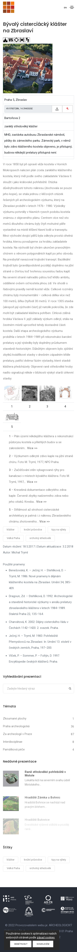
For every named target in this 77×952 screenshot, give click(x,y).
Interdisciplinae (12, 742)
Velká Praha (13, 538)
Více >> (32, 448)
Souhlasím (43, 943)
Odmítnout (21, 943)
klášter (10, 529)
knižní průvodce (33, 529)
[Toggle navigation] (72, 7)
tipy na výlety (58, 529)
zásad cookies (46, 937)
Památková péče (14, 749)
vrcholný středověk (40, 538)
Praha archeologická (16, 726)
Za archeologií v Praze (17, 734)
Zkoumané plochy (14, 718)
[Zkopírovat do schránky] (57, 109)
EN (65, 7)
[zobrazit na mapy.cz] (67, 109)
